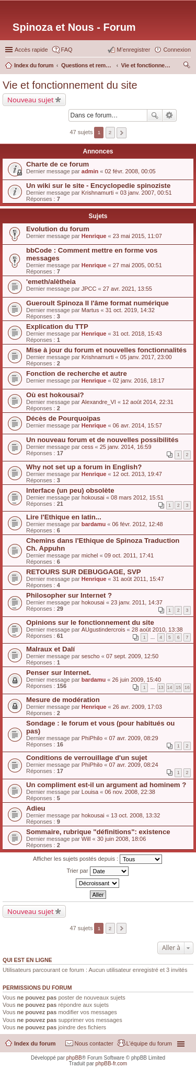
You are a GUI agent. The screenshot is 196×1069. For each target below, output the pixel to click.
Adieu (35, 808)
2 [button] (110, 132)
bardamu (94, 524)
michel (90, 555)
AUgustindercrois (103, 629)
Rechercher (155, 115)
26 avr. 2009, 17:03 (137, 707)
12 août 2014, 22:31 (148, 402)
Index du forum (34, 1043)
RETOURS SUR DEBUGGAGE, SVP (83, 572)
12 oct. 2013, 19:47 (137, 474)
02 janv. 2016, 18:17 (139, 380)
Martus (90, 310)
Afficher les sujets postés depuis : (97, 859)
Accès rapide (31, 49)
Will (86, 839)
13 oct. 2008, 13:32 (135, 815)
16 (187, 687)
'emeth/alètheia (51, 282)
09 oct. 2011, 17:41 (129, 555)
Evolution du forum (57, 229)
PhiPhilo (92, 738)
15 (178, 687)
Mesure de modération (63, 700)
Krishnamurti (98, 192)
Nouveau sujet (30, 99)
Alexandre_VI (99, 402)
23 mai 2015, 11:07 (137, 236)
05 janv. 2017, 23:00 (146, 357)
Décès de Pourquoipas (63, 418)
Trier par (97, 871)
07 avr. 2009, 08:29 (133, 738)
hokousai (93, 497)
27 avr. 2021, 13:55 (127, 289)
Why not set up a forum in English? (84, 467)
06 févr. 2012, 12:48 (137, 524)
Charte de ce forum (57, 164)
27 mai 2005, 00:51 (137, 265)
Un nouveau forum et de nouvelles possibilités (102, 440)
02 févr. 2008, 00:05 (130, 171)
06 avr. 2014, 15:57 (137, 425)
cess (88, 447)
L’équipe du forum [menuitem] (149, 1043)
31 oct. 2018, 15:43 (137, 333)
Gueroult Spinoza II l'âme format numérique (97, 303)
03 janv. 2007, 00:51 (146, 192)
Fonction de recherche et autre (76, 373)
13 (161, 687)
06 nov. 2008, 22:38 (130, 792)
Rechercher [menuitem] (186, 66)
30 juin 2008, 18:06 (121, 839)
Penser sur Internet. (58, 672)
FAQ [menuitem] (67, 49)
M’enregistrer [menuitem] (133, 49)
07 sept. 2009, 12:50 (132, 656)
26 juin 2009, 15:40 (136, 679)
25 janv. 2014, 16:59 (126, 447)
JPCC (89, 289)
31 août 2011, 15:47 (138, 579)
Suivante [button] (121, 132)
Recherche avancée (170, 115)
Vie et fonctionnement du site (70, 85)
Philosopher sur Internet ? (69, 595)
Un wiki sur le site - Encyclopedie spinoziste (98, 185)
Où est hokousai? (55, 395)
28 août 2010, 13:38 (157, 629)
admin (90, 171)
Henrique (94, 236)
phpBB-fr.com (112, 1063)
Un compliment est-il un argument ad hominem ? (106, 785)
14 (169, 687)
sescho (91, 656)
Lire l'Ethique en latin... (63, 517)
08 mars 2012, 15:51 (137, 497)
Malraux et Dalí (50, 649)
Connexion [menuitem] (177, 49)
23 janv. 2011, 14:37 (137, 602)
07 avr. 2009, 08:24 (133, 765)
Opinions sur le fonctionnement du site (90, 622)
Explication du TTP (57, 326)
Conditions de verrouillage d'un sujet (86, 758)
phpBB (74, 1058)
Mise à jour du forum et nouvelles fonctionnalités (106, 350)
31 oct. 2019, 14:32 (130, 310)
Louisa (90, 792)
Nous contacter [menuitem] (94, 1043)
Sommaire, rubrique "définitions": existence (98, 832)
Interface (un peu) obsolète (70, 490)
